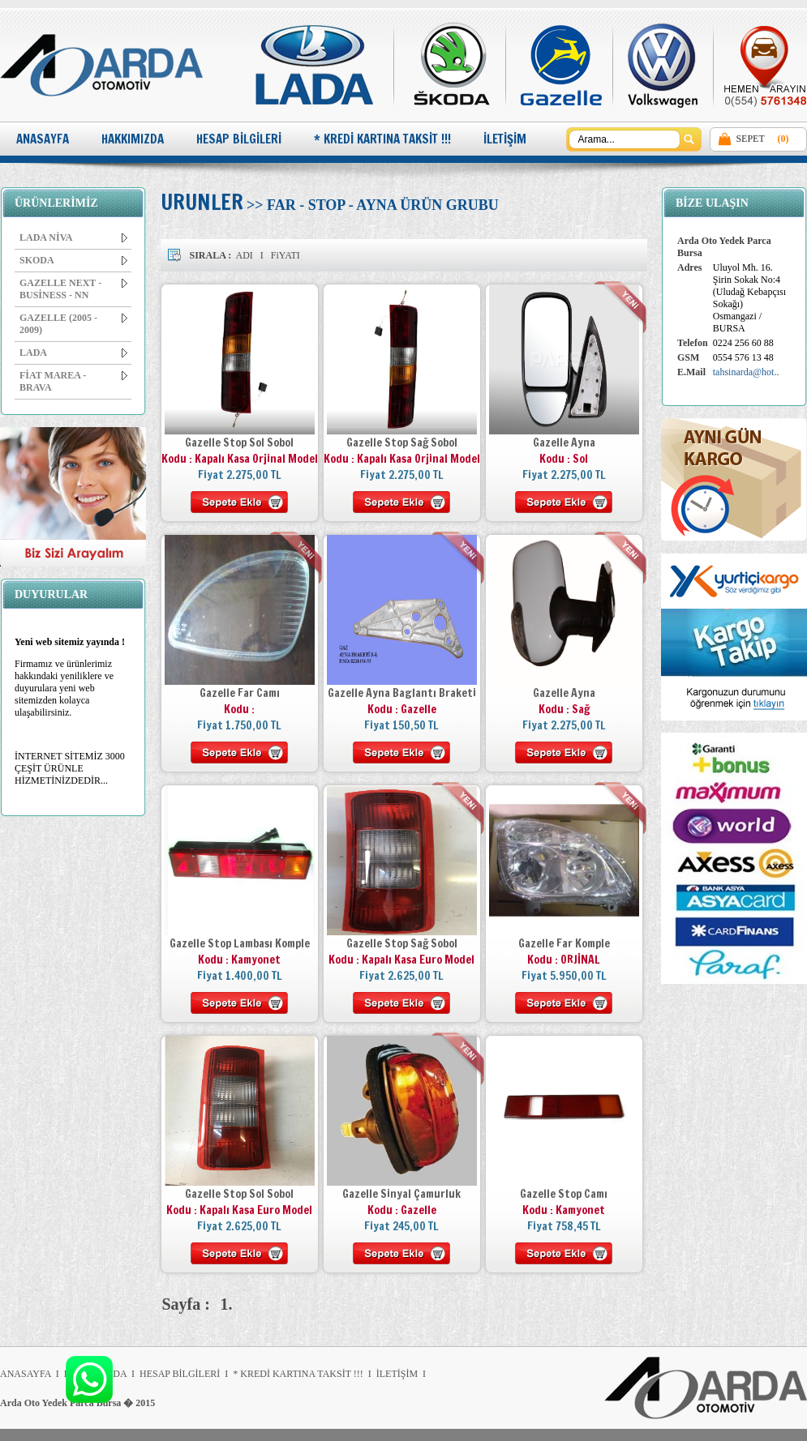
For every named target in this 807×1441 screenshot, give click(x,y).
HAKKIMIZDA (132, 139)
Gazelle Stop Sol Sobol (239, 442)
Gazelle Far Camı (240, 693)
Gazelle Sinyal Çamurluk (401, 1194)
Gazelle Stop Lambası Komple (240, 943)
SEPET (750, 138)
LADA (73, 352)
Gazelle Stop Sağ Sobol (401, 442)
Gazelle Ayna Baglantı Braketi (402, 693)
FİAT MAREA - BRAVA (73, 381)
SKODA (73, 260)
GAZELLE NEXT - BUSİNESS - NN (73, 289)
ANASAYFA (42, 139)
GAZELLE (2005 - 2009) (73, 324)
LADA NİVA (73, 237)
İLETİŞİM (504, 139)
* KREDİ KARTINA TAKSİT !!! (382, 139)
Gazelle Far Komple (564, 943)
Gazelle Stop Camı (563, 1194)
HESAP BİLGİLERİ (238, 139)
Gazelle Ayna (564, 442)
